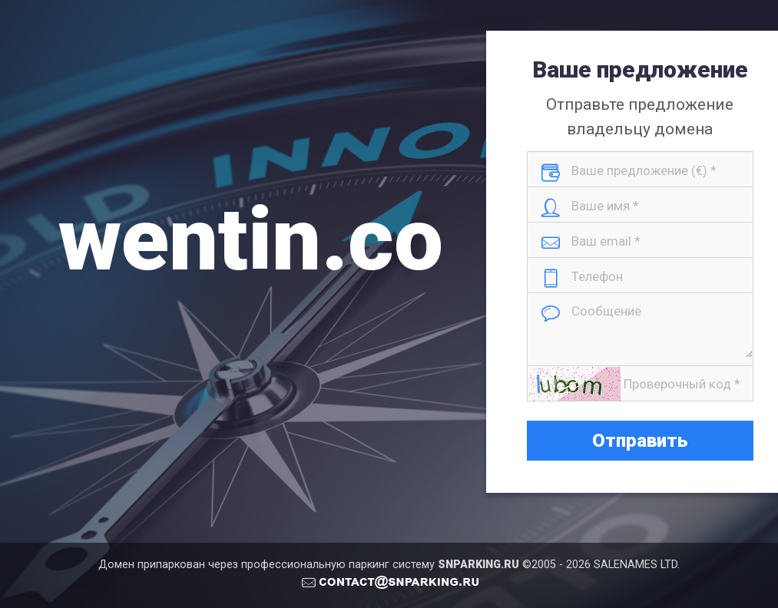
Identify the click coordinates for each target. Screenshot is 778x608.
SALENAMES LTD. (637, 564)
